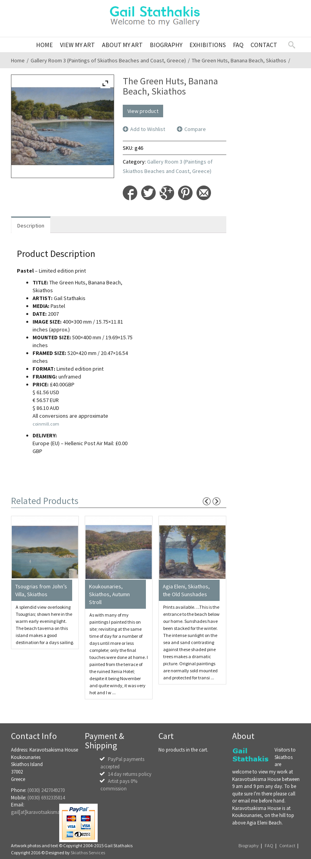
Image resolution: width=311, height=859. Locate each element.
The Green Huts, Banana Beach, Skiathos (239, 60)
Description (30, 225)
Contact (287, 845)
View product (142, 111)
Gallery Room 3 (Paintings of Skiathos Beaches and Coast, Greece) (108, 60)
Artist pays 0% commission (118, 785)
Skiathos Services (88, 852)
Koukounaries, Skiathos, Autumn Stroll (109, 594)
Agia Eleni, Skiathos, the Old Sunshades (186, 590)
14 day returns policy (129, 774)
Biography (248, 845)
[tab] (31, 225)
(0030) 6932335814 (46, 797)
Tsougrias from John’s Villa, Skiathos (41, 590)
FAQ (269, 845)
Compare (195, 129)
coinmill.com (46, 424)
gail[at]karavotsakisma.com (41, 812)
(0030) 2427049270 (46, 790)
